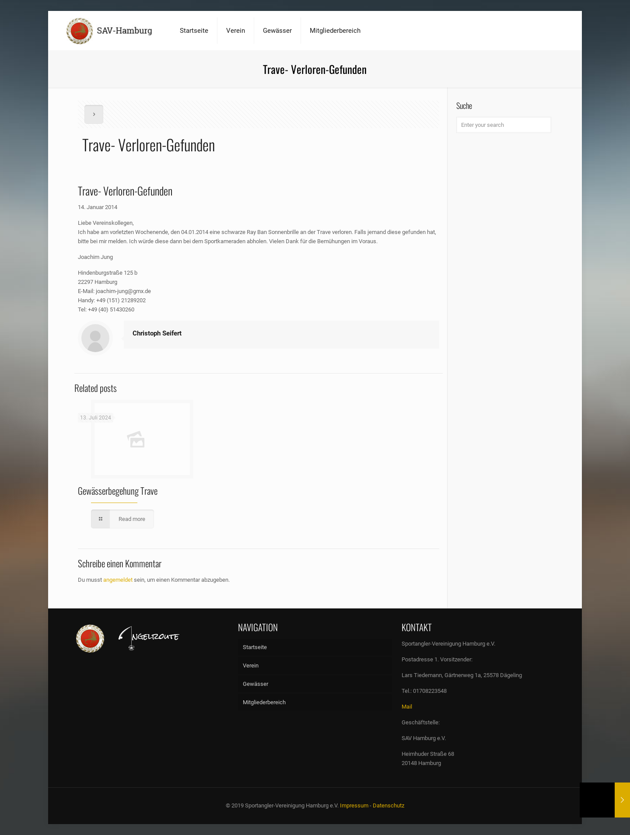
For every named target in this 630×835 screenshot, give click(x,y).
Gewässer (255, 684)
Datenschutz (388, 805)
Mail (407, 706)
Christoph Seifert (157, 333)
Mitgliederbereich (264, 702)
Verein (251, 665)
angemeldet (118, 579)
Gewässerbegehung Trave (118, 490)
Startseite (255, 647)
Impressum (354, 805)
